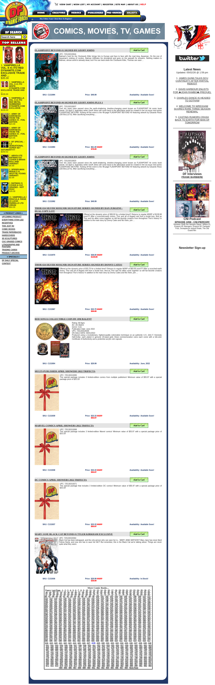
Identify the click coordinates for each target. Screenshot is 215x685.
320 (51, 617)
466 (88, 629)
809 (80, 660)
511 (83, 633)
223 (135, 606)
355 (107, 619)
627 (88, 643)
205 (51, 606)
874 (61, 666)
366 (51, 621)
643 (56, 646)
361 (135, 619)
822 (140, 660)
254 (65, 610)
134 (149, 598)
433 (149, 625)
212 (83, 606)
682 (131, 648)
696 (89, 650)
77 (119, 594)
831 (75, 662)
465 (83, 629)
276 (60, 613)
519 (120, 633)
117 (69, 598)
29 (50, 592)
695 (84, 650)
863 (117, 664)
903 (102, 668)
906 (116, 668)
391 (60, 623)
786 (80, 658)
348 (74, 619)
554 (69, 637)
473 (120, 629)
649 (84, 646)
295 (149, 613)
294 (144, 613)
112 (46, 598)
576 (65, 639)
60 (57, 594)
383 (130, 621)
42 (98, 592)
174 (120, 602)
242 (116, 608)
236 (88, 608)
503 (46, 633)
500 (139, 631)
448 (111, 627)
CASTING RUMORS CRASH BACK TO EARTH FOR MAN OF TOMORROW (192, 120)
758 (56, 656)
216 (102, 606)
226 (149, 606)
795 (122, 658)
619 (51, 643)
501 (144, 631)
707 (140, 650)
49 (123, 592)
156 (144, 600)
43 (101, 592)
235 (83, 608)
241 (111, 608)
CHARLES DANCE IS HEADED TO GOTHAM (193, 99)
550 (51, 637)
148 (107, 600)
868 (140, 664)
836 (98, 662)
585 (107, 639)
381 (120, 621)
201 (139, 604)
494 (111, 631)
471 (111, 629)
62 (65, 594)
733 (47, 654)
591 (135, 639)
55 (145, 592)
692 (70, 650)
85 (149, 594)
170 (102, 602)
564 (116, 637)
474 (125, 629)
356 (111, 619)
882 (98, 666)
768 (103, 656)
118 (74, 598)
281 (83, 613)
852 (66, 664)
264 (111, 610)
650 (89, 646)
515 (102, 633)
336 (125, 617)
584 (102, 639)
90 (60, 596)
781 (56, 658)
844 (136, 662)
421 (93, 625)
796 (126, 658)
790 (98, 658)
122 (93, 598)
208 (65, 606)
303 (78, 615)
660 (136, 646)
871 (47, 666)
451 (125, 627)
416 (69, 625)
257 (78, 610)
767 (98, 656)
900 (89, 668)
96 (82, 596)
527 (51, 635)
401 (107, 623)
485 (69, 631)
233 (74, 608)
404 (120, 623)
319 (46, 617)
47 (116, 592)
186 (69, 604)
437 (60, 627)
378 (107, 621)
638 (140, 643)
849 (52, 664)
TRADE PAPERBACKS (12, 232)
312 (120, 615)
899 (84, 668)
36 (76, 592)
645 (66, 646)
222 (130, 606)
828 (61, 662)
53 (138, 592)
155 (139, 600)
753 (140, 654)
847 (150, 662)
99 (93, 596)
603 (83, 641)
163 (69, 602)
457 (46, 629)
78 (123, 594)
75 (112, 594)
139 (65, 600)
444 (93, 627)
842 (126, 662)
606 (97, 641)
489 (88, 631)
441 (78, 627)
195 (111, 604)
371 (74, 621)
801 (150, 658)
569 (139, 637)
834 (89, 662)
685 (145, 648)
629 (98, 643)
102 (106, 596)
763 (80, 656)
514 (97, 633)
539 (107, 635)
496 (120, 631)
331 (102, 617)
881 (94, 666)
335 (120, 617)
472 (116, 629)
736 (61, 654)
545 (135, 635)
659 (131, 646)
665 (52, 648)
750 (126, 654)
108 (135, 596)
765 (89, 656)
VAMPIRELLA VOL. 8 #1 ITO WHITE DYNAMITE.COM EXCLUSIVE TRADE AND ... (13, 87)
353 (97, 619)
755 (150, 654)
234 (78, 608)
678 (112, 648)
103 (111, 596)
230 (60, 608)
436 (55, 627)
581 (88, 639)
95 (79, 596)
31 (57, 592)
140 (69, 600)
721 (98, 652)
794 (117, 658)
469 (102, 629)
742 (89, 654)
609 (111, 641)
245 (130, 608)
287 (111, 613)
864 (122, 664)
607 (102, 641)
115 (60, 598)
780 (52, 658)
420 (88, 625)
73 (105, 594)
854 (75, 664)
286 (107, 613)
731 (145, 652)
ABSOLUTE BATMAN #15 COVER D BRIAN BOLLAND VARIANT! (17, 159)
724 (112, 652)
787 (84, 658)
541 (116, 635)
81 (134, 594)
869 (145, 664)
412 (51, 625)
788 (89, 658)
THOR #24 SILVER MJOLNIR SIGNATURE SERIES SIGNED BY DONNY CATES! (78, 264)
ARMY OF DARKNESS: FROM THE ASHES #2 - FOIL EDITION (17, 132)
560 (97, 637)
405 (125, 623)
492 (102, 631)
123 (97, 598)
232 (69, 608)
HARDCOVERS (8, 235)
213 (88, 606)
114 (55, 598)
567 (130, 637)
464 (78, 629)
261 (97, 610)
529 (60, 635)
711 (52, 652)
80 (131, 594)
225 (144, 606)
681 (126, 648)
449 (116, 627)
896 (70, 668)
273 (46, 613)
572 (46, 639)
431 (139, 625)
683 (136, 648)
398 (93, 623)
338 (135, 617)
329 (93, 617)
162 (65, 602)
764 (84, 656)
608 (107, 641)
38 (83, 592)
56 (149, 592)
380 (116, 621)
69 (90, 594)
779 (47, 658)
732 (150, 652)
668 (66, 648)
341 (149, 617)
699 (103, 650)
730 (140, 652)
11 (90, 590)
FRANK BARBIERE (192, 177)
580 (83, 639)
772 (122, 656)
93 (71, 596)
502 (149, 631)
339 (139, 617)
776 (140, 656)
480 (46, 631)
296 (46, 615)
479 (149, 629)
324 (69, 617)
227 (46, 608)
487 (78, 631)
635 (126, 643)
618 (46, 643)
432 (144, 625)
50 (127, 592)
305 (88, 615)
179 (144, 602)
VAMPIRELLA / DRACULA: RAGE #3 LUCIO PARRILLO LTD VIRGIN (17, 201)
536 (93, 635)
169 (97, 602)
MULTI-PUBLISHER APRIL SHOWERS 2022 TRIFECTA (65, 371)
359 (125, 619)
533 (78, 635)
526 (46, 635)
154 (135, 600)
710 (47, 652)
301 (69, 615)
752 (136, 654)
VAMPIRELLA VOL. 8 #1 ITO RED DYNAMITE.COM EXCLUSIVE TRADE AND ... (13, 70)
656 (117, 646)
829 (66, 662)
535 (88, 635)
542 (120, 635)
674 (94, 648)
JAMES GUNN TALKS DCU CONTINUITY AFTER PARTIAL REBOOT (192, 81)
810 (84, 660)
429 (130, 625)
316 (139, 615)
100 (97, 596)
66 (79, 594)
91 (64, 596)
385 (139, 621)
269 (135, 610)
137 (55, 600)
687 (47, 650)
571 (149, 637)
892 (145, 666)
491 (97, 631)
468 (97, 629)
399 (97, 623)
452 (130, 627)
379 (111, 621)
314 (130, 615)
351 (88, 619)
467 (93, 629)
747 (112, 654)
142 (78, 600)
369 (65, 621)
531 (69, 635)
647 (75, 646)
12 (94, 590)
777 (145, 656)
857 (89, 664)
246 (135, 608)
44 (105, 592)
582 (93, 639)
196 (116, 604)
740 (80, 654)
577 (69, 639)
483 (60, 631)
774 (131, 656)
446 (102, 627)
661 (140, 646)
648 (80, 646)
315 (135, 615)
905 (112, 668)
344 (55, 619)
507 (65, 633)
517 (111, 633)
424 (107, 625)
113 (51, 598)
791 (103, 658)
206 (55, 606)
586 (111, 639)
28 (46, 592)
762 (75, 656)
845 (140, 662)
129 (125, 598)
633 (117, 643)
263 (107, 610)
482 (55, 631)
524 (144, 633)
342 (46, 619)
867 (136, 664)
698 (98, 650)
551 (55, 637)
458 (51, 629)
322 (60, 617)
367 (55, 621)
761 (70, 656)
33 (65, 592)
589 (125, 639)
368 (60, 621)
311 (116, 615)
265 (116, 610)
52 (134, 592)
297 (51, 615)
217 (107, 606)
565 (120, 637)
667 (61, 648)
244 (125, 608)
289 (120, 613)
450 (120, 627)
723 (108, 652)
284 (97, 613)
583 (97, 639)
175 (125, 602)
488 (83, 631)
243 (120, 608)
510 (78, 633)
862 (112, 664)
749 (122, 654)
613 (130, 641)
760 (66, 656)
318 (149, 615)
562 (107, 637)
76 (116, 594)
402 (111, 623)
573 (51, 639)
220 (120, 606)
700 (108, 650)
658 (126, 646)
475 (130, 629)
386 (144, 621)
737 (66, 654)
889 (131, 666)
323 (65, 617)
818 (122, 660)
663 (150, 646)
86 (46, 596)
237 (93, 608)
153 (130, 600)
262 (102, 610)
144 (88, 600)
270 (139, 610)
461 (65, 629)
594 (149, 639)
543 (125, 635)
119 (78, 598)
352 (93, 619)
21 (127, 590)
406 (130, 623)
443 (88, 627)
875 (66, 666)
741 (84, 654)
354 (102, 619)
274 (51, 613)
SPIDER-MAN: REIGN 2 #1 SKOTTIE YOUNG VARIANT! (17, 172)
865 (126, 664)
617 (149, 641)
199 (130, 604)
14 (101, 590)
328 (88, 617)
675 (98, 648)
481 (51, 631)
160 (55, 602)
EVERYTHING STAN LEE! (13, 220)
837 (103, 662)
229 (55, 608)
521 (130, 633)
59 (54, 594)
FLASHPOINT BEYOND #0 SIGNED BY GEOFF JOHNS (64, 156)
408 (139, 623)
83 (142, 594)
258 (83, 610)
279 (74, 613)
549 (46, 637)
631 (107, 643)
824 (150, 660)
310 (111, 615)
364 (149, 619)
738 (70, 654)
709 (150, 650)
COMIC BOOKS (8, 229)
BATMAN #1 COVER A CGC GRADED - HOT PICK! (16, 186)
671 (80, 648)
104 (116, 596)
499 (135, 631)
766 (94, 656)
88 (53, 596)
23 (134, 590)
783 (66, 658)
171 (107, 602)
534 (83, 635)
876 (70, 666)
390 (55, 623)
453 (135, 627)
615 (139, 641)
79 (127, 594)
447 (107, 627)
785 (75, 658)
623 (70, 643)
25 (142, 590)
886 (117, 666)
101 (102, 596)
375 (93, 621)
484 (65, 631)
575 (60, 639)
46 (112, 592)
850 (56, 664)
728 (131, 652)
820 (131, 660)
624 (74, 643)
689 (56, 650)
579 (78, 639)
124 (102, 598)
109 (139, 596)
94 (75, 596)
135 (46, 600)
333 (111, 617)
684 (140, 648)
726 (122, 652)
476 (135, 629)
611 (120, 641)
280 (78, 613)
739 (75, 654)
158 (46, 602)
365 (46, 621)
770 (112, 656)
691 (66, 650)
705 (131, 650)
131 (135, 598)
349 (78, 619)
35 (72, 592)
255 (69, 610)
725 (117, 652)
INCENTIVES (7, 223)
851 (61, 664)
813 (98, 660)
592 (139, 639)
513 (93, 633)
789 (94, 658)
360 (130, 619)
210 (74, 606)
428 (125, 625)
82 (138, 594)
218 (111, 606)
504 (51, 633)
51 (131, 592)
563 (111, 637)
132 (139, 598)
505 (55, 633)
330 (97, 617)
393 (69, 623)
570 (144, 637)
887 (122, 666)
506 (60, 633)
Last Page (56, 590)
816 (112, 660)
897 (74, 668)
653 (103, 646)
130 (130, 598)
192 (97, 604)
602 (78, 641)
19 (120, 590)
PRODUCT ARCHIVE (11, 253)
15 (105, 590)
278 (69, 613)
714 (66, 652)
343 (51, 619)
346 (65, 619)
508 (69, 633)
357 (116, 619)
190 (88, 604)
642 (52, 646)
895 (65, 668)
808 (75, 660)
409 (144, 623)
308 (102, 615)
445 (97, 627)
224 (139, 606)
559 (93, 637)
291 (130, 613)
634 (121, 643)
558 (88, 637)
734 (52, 654)
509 (74, 633)
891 (140, 666)
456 (149, 627)
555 (74, 637)
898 (79, 668)
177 (135, 602)
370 (69, 621)
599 (65, 641)
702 (117, 650)
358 (120, 619)
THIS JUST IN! (8, 226)
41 (94, 592)
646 (70, 646)
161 (60, 602)
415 (65, 625)
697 (94, 650)
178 (139, 602)
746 (108, 654)
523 (139, 633)
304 (83, 615)
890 (136, 666)
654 (108, 646)
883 (103, 666)
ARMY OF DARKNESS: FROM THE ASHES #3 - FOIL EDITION (17, 118)
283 (93, 613)
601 (74, 641)
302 (74, 615)
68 (87, 594)
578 (74, 639)
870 (150, 664)
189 (83, 604)
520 (125, 633)
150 (116, 600)
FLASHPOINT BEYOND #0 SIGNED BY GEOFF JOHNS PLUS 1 (69, 102)
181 (46, 604)
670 (75, 648)
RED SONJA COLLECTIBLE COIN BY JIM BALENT (63, 319)
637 (135, 643)
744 (98, 654)
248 (144, 608)
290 (125, 613)
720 (94, 652)
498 (130, 631)
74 (109, 594)
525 (149, 633)
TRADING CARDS (9, 250)
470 (107, 629)
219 (116, 606)
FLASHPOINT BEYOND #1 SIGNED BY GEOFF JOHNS (64, 50)
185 (65, 604)
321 (55, 617)
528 (55, 635)
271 (144, 610)
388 (46, 623)
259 (88, 610)
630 (103, 643)
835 (94, 662)
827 (56, 662)
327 (83, 617)
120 (83, 598)
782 (61, 658)
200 (135, 604)
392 (65, 623)
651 (94, 646)
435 (51, 627)
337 (130, 617)
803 (52, 660)
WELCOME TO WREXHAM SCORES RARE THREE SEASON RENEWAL (192, 109)
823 (145, 660)
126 (111, 598)
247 (139, 608)
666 (56, 648)
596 (51, 641)
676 (103, 648)
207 (60, 606)
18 (116, 590)
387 (149, 621)
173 (116, 602)
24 (138, 590)
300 (65, 615)
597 (55, 641)
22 (131, 590)
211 (78, 606)
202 (144, 604)
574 (55, 639)
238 (97, 608)
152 (125, 600)
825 (47, 662)
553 (65, 637)
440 (74, 627)
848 (47, 664)
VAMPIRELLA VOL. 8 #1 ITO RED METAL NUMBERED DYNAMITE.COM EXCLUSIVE (17, 103)
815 (108, 660)
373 (83, 621)
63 (68, 594)
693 (75, 650)
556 (78, 637)
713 (61, 652)
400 (102, 623)
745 (103, 654)
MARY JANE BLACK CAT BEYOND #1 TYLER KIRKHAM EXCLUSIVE (74, 534)
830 (70, 662)
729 (136, 652)
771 (117, 656)
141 (74, 600)
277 (65, 613)
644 (61, 646)
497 (125, 631)
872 (52, 666)
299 (60, 615)
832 (80, 662)
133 (144, 598)
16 (109, 590)
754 (145, 654)
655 (112, 646)
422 (97, 625)
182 (51, 604)
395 (78, 623)
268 (130, 610)
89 (57, 596)
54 (142, 592)
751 (131, 654)
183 (55, 604)
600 (69, 641)
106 (125, 596)
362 (139, 619)
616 (144, 641)
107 (130, 596)
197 (120, 604)
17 (112, 590)
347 (69, 619)
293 (139, 613)
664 (47, 648)
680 (122, 648)
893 (150, 666)
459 (55, 629)
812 (94, 660)
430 (135, 625)
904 (107, 668)
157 (149, 600)
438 (65, 627)
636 (131, 643)
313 (125, 615)
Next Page (133, 668)
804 (56, 660)
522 (135, 633)
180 (149, 602)
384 (135, 621)
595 (46, 641)
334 (116, 617)
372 (78, 621)
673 (89, 648)
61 (61, 594)
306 (93, 615)
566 (125, 637)
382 (125, 621)
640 (149, 643)
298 (55, 615)
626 (84, 643)
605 (93, 641)
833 (84, 662)
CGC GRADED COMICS (12, 242)
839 (112, 662)
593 (144, 639)
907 (121, 668)
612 (125, 641)
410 (149, 623)
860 (103, 664)
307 (97, 615)
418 (78, 625)
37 (79, 592)
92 (68, 596)
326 (78, 617)
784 (70, 658)
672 (84, 648)
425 (111, 625)
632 (112, 643)
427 (120, 625)
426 (116, 625)
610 (116, 641)
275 (55, 613)
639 (145, 643)
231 (65, 608)
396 (83, 623)
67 (83, 594)
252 (55, 610)
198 (125, 604)
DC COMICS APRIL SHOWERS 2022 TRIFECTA (61, 479)
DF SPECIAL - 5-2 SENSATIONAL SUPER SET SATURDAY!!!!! (12, 146)
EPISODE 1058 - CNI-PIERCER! (192, 222)
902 (98, 668)
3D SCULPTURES (9, 238)
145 (93, 600)
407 (135, 623)
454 (139, 627)
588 (120, 639)
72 (101, 594)
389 (51, 623)
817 (117, 660)
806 (66, 660)
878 (80, 666)
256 (74, 610)
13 (98, 590)
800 (145, 658)
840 (117, 662)
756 (47, 656)
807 (70, 660)
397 (88, 623)
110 (144, 596)
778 (150, 656)
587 (116, 639)
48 (119, 592)
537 (97, 635)
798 (136, 658)
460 (60, 629)
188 (78, 604)
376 (97, 621)
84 (145, 594)
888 (126, 666)
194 (107, 604)
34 (68, 592)
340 (144, 617)
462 (69, 629)
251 (51, 610)
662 (145, 646)
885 (112, 666)
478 (144, 629)
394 (74, 623)
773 (126, 656)
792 (108, 658)
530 (65, 635)
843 (131, 662)
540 (111, 635)
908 (126, 668)
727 (126, 652)
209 (69, 606)
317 (144, 615)
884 (108, 666)
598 (60, 641)
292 (135, 613)
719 (89, 652)
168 (93, 602)
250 (46, 610)
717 (80, 652)
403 (116, 623)
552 (60, 637)
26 (145, 590)
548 (149, 635)
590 (130, 639)
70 (94, 594)
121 (88, 598)
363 (144, 619)
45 (109, 592)
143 (83, 600)
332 (107, 617)
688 (52, 650)
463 (74, 629)
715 (70, 652)
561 (102, 637)
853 (70, 664)
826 (52, 662)
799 (140, 658)
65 (76, 594)
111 (148, 596)
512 (88, 633)
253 (60, 610)
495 (116, 631)
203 (149, 604)
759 (61, 656)
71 (98, 594)
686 (150, 648)
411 (46, 625)
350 (83, 619)
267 (125, 610)
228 (51, 608)
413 (55, 625)
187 (74, 604)
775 (136, 656)
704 (126, 650)
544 (130, 635)
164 (74, 602)
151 (120, 600)
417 (74, 625)
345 (60, 619)
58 (50, 594)
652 (98, 646)
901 (93, 668)
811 (89, 660)
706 (136, 650)
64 (72, 594)
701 (112, 650)
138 (60, 600)
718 (84, 652)
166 (83, 602)
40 (90, 592)
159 (51, 602)
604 (88, 641)
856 (84, 664)
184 (60, 604)
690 (61, 650)
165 (78, 602)
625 (79, 643)
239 (102, 608)
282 (88, 613)
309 (107, 615)
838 (108, 662)
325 (74, 617)
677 (108, 648)
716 (75, 652)
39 (87, 592)
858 (94, 664)
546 (139, 635)
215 (97, 606)
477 (139, 629)
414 (60, 625)
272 (149, 610)
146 (97, 600)
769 (108, 656)
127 (116, 598)
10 (87, 590)
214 (93, 606)
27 (149, 590)
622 (65, 643)
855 (80, 664)
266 (120, 610)
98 (90, 596)
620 (55, 643)
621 (60, 643)
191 (93, 604)
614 (135, 641)
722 (103, 652)
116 (65, 598)
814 (103, 660)
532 (74, 635)
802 (47, 660)
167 (88, 602)
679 (117, 648)
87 (50, 596)
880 (89, 666)
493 (107, 631)
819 (126, 660)
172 (111, 602)
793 (112, 658)
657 (122, 646)
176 (130, 602)
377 (102, 621)
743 (94, 654)
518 (116, 633)
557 (83, 637)
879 (84, 666)
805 (61, 660)
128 (120, 598)
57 (46, 594)
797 (131, 658)
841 (122, 662)
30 (54, 592)
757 (52, 656)
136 (51, 600)
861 (108, 664)
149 (111, 600)
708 (145, 650)
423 (102, 625)
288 (116, 613)
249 (149, 608)
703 (122, 650)
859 (98, 664)
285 (102, 613)
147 (102, 600)
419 (83, 625)
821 (136, 660)
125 (107, 598)
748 (117, 654)
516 (107, 633)
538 (102, 635)
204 (46, 606)
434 (46, 627)
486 (74, 631)
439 (69, 627)
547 (144, 635)
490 (93, 631)
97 (86, 596)
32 (61, 592)
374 (88, 621)
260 (93, 610)
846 (145, 662)
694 (80, 650)
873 (56, 666)
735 (56, 654)
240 (107, 608)
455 (144, 627)
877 (75, 666)
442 (83, 627)
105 (120, 596)
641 (47, 646)
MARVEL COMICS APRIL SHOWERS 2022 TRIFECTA (64, 425)
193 (102, 604)
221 (125, 606)
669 (70, 648)
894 (60, 668)
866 (131, 664)
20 (123, 590)
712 (56, 652)
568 (135, 637)
